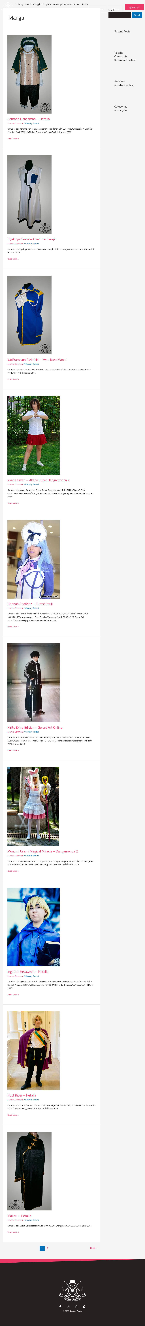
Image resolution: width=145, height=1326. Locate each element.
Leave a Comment (15, 123)
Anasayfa (80, 9)
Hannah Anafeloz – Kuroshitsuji (30, 603)
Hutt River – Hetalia (22, 1095)
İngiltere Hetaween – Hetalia (28, 971)
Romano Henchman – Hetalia (28, 118)
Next (93, 1247)
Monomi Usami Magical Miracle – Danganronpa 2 (42, 851)
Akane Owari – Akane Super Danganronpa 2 (39, 479)
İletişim (115, 9)
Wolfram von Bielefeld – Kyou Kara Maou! (37, 359)
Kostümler (99, 9)
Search (137, 15)
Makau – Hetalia (19, 1215)
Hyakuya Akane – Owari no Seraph (32, 239)
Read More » (13, 138)
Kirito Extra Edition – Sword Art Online (35, 727)
